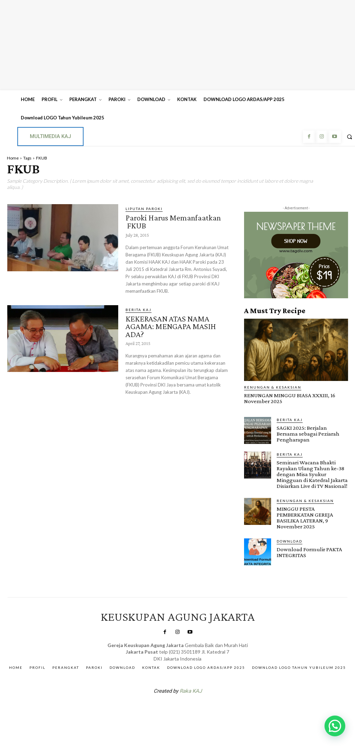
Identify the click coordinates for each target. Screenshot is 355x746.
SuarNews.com (166, 709)
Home (13, 158)
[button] (334, 726)
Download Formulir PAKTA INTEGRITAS (309, 552)
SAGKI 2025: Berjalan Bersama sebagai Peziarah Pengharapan (308, 433)
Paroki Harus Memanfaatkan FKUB (173, 221)
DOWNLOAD (289, 541)
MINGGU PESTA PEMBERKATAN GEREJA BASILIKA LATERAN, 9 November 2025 (305, 517)
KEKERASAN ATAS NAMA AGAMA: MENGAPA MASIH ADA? (170, 325)
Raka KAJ (191, 691)
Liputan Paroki (144, 209)
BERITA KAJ (138, 309)
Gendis (198, 709)
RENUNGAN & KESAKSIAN (272, 387)
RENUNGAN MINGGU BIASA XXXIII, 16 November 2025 (289, 398)
